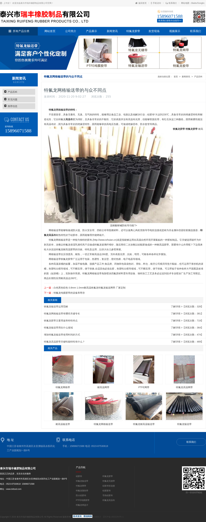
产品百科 (12, 92)
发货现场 (153, 31)
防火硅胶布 (81, 495)
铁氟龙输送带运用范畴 (56, 306)
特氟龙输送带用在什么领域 (58, 327)
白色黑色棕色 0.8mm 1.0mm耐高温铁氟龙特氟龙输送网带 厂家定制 (89, 287)
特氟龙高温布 (108, 500)
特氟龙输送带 (82, 481)
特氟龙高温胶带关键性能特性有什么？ (64, 341)
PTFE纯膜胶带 (82, 500)
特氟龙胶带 (133, 31)
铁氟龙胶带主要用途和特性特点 (61, 320)
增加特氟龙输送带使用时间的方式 (62, 334)
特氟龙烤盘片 (82, 505)
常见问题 (12, 99)
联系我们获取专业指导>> (169, 20)
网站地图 (185, 3)
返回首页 (141, 3)
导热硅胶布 (107, 495)
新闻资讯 (112, 31)
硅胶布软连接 (108, 486)
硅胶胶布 (106, 490)
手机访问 (156, 3)
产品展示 (91, 31)
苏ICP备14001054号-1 (113, 517)
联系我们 (171, 3)
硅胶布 (79, 476)
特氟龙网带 (81, 486)
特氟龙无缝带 (108, 481)
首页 (175, 76)
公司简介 (70, 31)
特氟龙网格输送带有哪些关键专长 (62, 313)
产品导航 (80, 467)
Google (200, 3)
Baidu (194, 3)
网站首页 (49, 31)
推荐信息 (12, 106)
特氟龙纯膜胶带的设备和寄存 (69, 292)
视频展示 (174, 31)
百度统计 (97, 517)
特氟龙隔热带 (82, 490)
